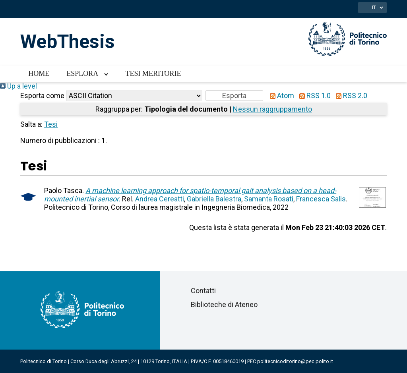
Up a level (18, 86)
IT (374, 7)
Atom (280, 95)
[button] (234, 95)
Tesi (51, 124)
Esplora (82, 73)
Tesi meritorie (153, 73)
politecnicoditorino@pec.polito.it (295, 361)
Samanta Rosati (268, 199)
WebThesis (67, 41)
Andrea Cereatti (159, 199)
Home (38, 73)
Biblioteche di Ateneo (224, 304)
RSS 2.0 (349, 95)
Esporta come (42, 95)
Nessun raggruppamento (272, 109)
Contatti (203, 290)
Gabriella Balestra (214, 199)
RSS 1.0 (313, 95)
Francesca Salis (321, 199)
